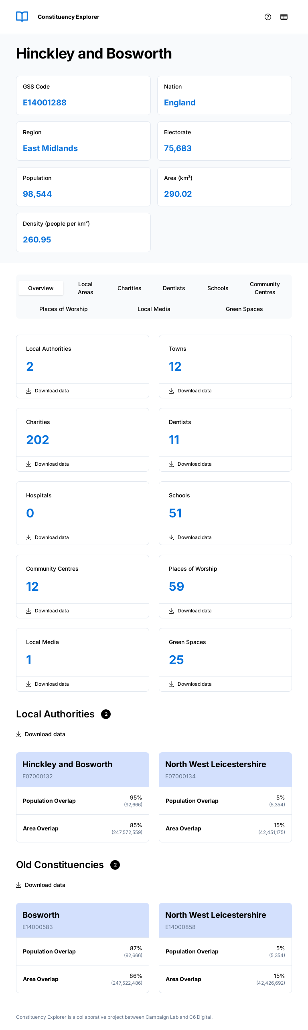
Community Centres (265, 288)
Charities (130, 288)
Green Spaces (244, 308)
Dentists (174, 288)
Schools (218, 288)
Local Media (154, 308)
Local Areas (85, 288)
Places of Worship (63, 308)
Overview (41, 288)
